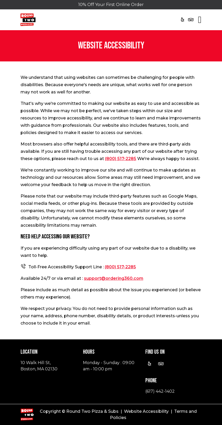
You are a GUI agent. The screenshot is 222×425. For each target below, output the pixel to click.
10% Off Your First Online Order (111, 4)
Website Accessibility (146, 411)
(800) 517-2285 (120, 158)
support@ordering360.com (113, 278)
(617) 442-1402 (160, 391)
